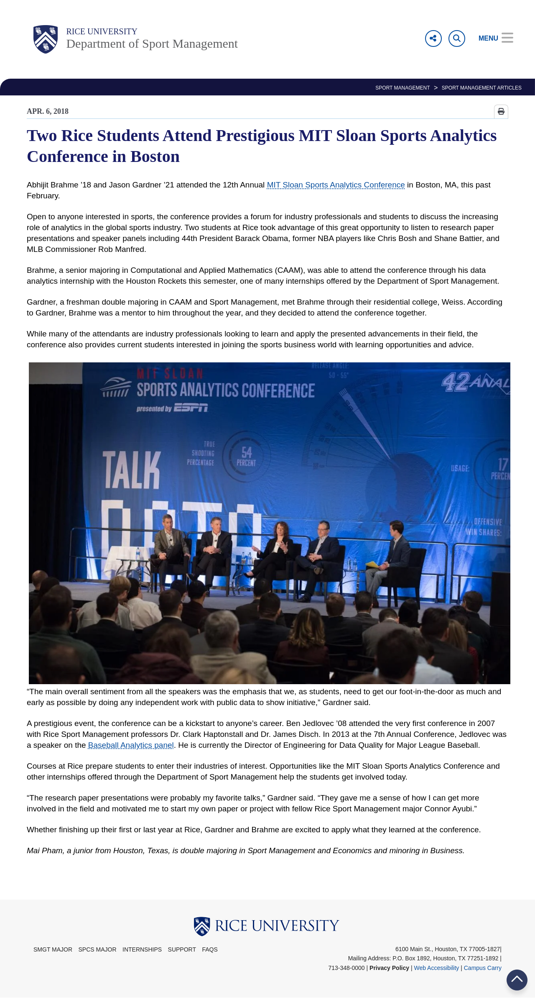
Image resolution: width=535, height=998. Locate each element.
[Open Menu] (490, 38)
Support (182, 949)
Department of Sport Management (152, 43)
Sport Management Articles (482, 88)
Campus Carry (483, 968)
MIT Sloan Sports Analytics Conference (336, 184)
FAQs (209, 949)
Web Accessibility (436, 968)
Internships (142, 949)
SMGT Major (52, 949)
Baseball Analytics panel (131, 745)
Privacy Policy (389, 968)
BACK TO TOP (517, 980)
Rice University (102, 31)
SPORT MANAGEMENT (402, 88)
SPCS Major (98, 949)
